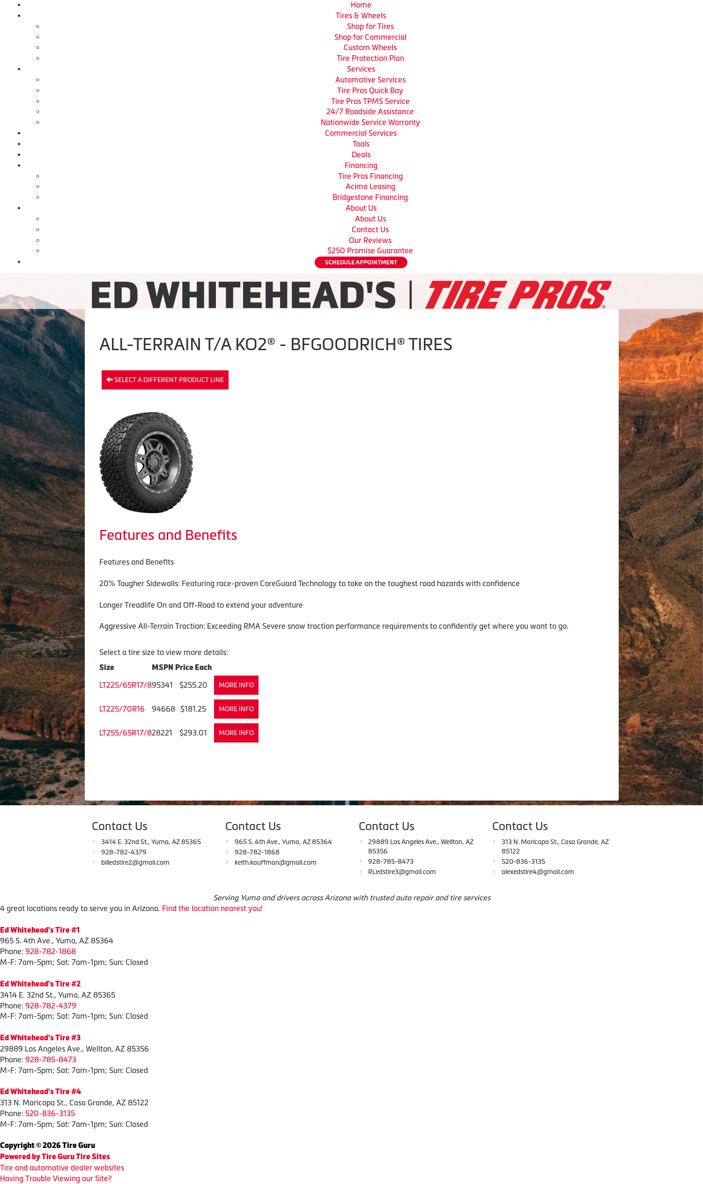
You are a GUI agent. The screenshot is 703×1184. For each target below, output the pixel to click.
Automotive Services (370, 79)
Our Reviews (370, 240)
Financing (361, 165)
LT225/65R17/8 (125, 685)
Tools (361, 144)
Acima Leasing (370, 186)
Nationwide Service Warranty (370, 122)
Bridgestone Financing (370, 197)
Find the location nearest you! (212, 908)
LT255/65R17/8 (125, 732)
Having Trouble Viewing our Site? (55, 1178)
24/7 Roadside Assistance (370, 111)
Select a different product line (165, 379)
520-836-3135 (50, 1113)
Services (361, 69)
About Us (361, 208)
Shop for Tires (370, 26)
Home (361, 4)
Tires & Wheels (361, 15)
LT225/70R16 (122, 709)
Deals (361, 154)
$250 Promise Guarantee (370, 250)
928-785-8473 (50, 1059)
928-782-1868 (50, 951)
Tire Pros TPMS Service (370, 101)
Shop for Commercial (370, 37)
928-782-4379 (50, 1005)
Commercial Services (361, 133)
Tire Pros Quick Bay (370, 90)
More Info (236, 685)
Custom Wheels (370, 47)
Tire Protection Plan (370, 58)
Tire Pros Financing (370, 176)
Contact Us (370, 229)
